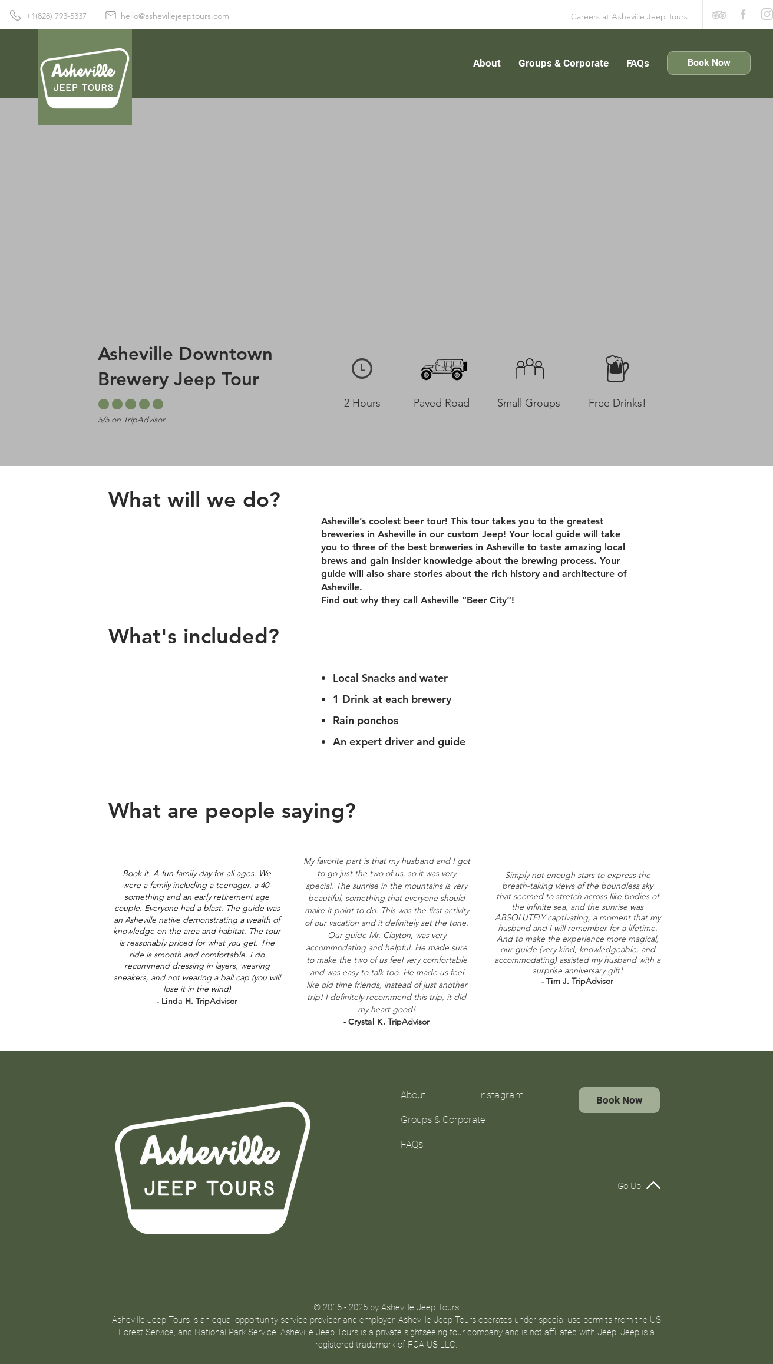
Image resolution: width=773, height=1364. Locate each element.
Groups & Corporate (432, 1119)
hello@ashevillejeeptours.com (175, 16)
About (413, 1095)
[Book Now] (709, 63)
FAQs (412, 1144)
